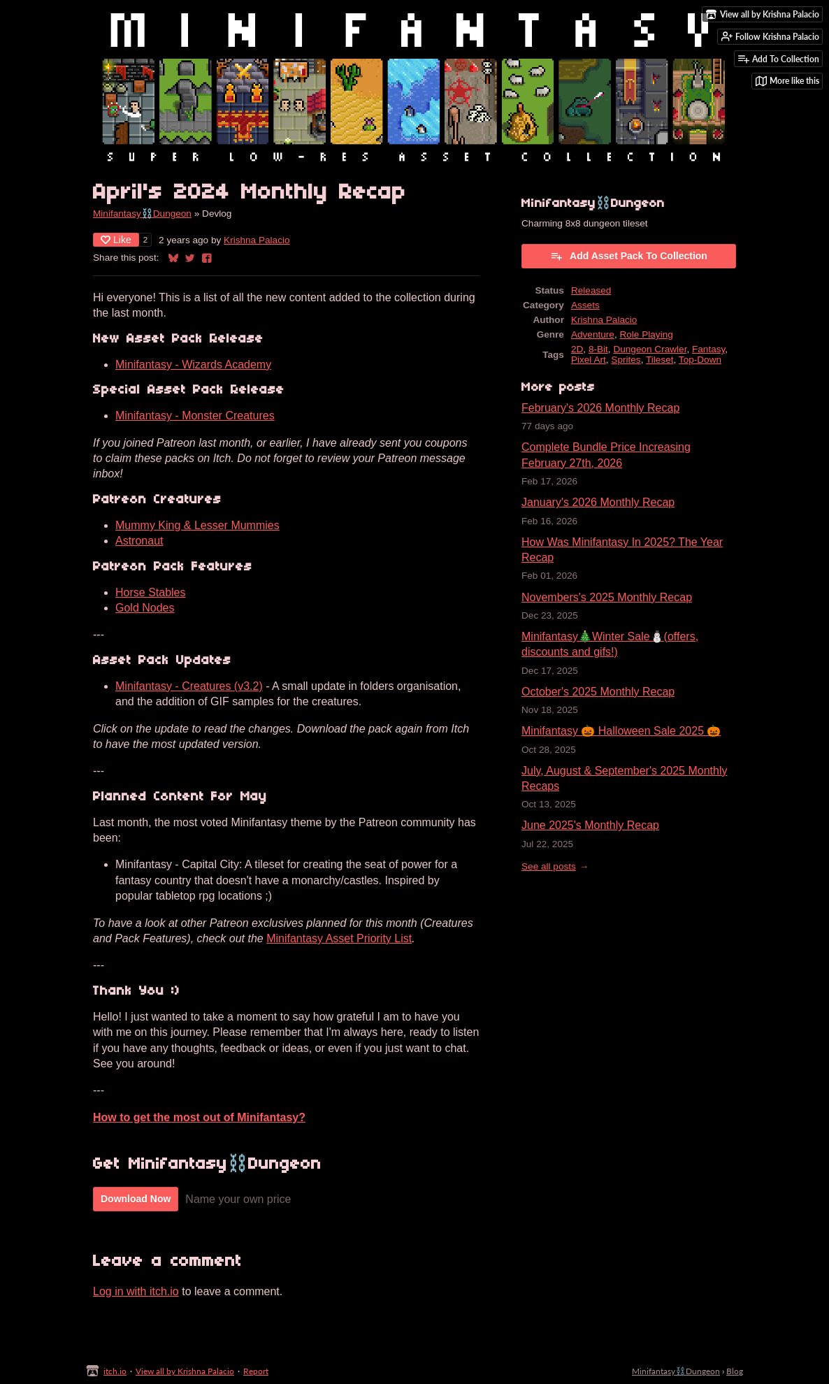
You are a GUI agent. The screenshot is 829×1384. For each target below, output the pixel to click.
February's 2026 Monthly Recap (600, 408)
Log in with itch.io (136, 1291)
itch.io (115, 1371)
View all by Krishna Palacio (185, 1371)
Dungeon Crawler (649, 349)
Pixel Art (588, 359)
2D (577, 349)
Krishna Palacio (256, 240)
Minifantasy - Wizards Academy (193, 364)
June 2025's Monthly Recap (590, 825)
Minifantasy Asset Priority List (339, 938)
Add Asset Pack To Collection (628, 256)
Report (255, 1371)
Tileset (660, 359)
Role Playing (645, 334)
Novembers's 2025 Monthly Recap (606, 597)
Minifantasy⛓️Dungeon (142, 213)
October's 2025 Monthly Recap (598, 692)
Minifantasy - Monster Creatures (195, 415)
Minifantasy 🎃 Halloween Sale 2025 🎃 (621, 731)
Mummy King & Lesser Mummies (197, 525)
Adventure (592, 334)
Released (591, 290)
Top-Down (700, 359)
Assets (585, 305)
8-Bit (598, 349)
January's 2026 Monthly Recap (598, 502)
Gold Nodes (145, 608)
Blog (734, 1371)
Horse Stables (150, 592)
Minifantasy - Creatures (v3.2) (189, 686)
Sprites (625, 359)
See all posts (548, 866)
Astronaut (139, 541)
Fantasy (708, 349)
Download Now (136, 1198)
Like (116, 239)
